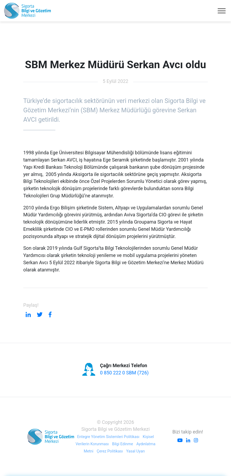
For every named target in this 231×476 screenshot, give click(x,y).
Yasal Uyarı (135, 451)
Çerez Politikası (110, 451)
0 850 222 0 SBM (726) (124, 372)
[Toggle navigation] (221, 10)
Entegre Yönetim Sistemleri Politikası (108, 437)
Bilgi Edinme (122, 444)
